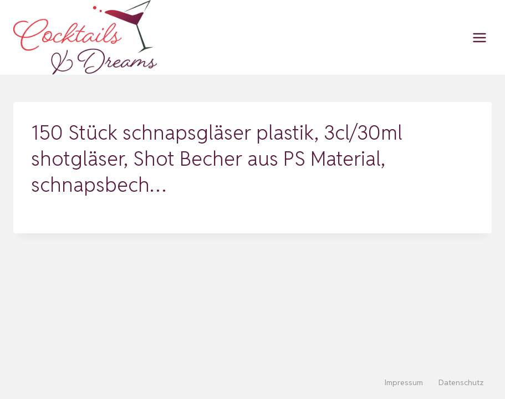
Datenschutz (461, 382)
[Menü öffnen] (479, 37)
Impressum (404, 382)
